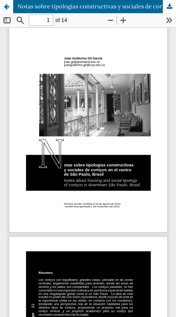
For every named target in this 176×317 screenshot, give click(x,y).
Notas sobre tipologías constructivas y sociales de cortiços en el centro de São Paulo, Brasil (97, 6)
